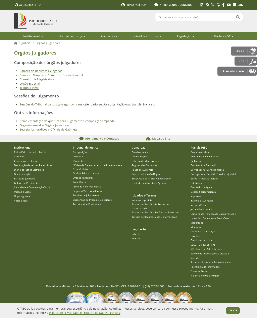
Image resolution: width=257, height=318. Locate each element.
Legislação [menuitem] (185, 36)
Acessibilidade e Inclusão (204, 156)
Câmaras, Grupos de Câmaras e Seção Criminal (51, 75)
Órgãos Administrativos (86, 173)
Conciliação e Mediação (204, 165)
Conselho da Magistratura (37, 79)
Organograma (22, 196)
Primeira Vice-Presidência (87, 186)
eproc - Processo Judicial (204, 178)
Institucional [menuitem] (33, 36)
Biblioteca (196, 161)
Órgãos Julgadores (48, 43)
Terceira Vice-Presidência (87, 204)
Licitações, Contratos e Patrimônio (210, 218)
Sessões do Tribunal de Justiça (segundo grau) (51, 104)
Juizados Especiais (142, 200)
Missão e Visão (22, 191)
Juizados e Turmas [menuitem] (148, 36)
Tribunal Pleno (29, 88)
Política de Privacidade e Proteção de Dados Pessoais (84, 313)
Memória (196, 227)
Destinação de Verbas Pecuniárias (33, 165)
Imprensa (196, 196)
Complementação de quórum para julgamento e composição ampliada (67, 121)
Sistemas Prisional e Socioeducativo (210, 262)
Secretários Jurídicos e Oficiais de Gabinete (49, 129)
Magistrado (197, 222)
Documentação (22, 174)
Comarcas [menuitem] (109, 36)
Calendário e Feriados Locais (30, 152)
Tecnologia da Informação (205, 266)
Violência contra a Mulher (205, 275)
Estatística (196, 183)
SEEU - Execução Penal (203, 244)
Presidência (79, 182)
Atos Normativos (141, 152)
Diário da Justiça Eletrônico (29, 169)
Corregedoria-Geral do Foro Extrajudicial (213, 174)
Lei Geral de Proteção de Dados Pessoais (213, 214)
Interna (136, 238)
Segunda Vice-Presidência (87, 191)
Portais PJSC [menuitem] (224, 36)
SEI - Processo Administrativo (207, 249)
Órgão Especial (30, 83)
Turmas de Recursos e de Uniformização (154, 217)
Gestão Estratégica (201, 187)
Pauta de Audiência (142, 169)
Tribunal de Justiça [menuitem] (71, 36)
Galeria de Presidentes (27, 183)
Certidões (19, 156)
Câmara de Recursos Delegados (41, 71)
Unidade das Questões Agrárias (149, 183)
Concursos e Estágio (25, 161)
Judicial (26, 43)
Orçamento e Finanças (203, 231)
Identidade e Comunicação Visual (32, 187)
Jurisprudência (199, 205)
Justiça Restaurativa (201, 209)
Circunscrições (140, 156)
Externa (136, 234)
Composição (80, 152)
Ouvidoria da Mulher (202, 240)
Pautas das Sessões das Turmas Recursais (155, 212)
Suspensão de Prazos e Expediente (92, 200)
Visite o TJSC (21, 200)
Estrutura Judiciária (24, 178)
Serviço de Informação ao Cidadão (210, 253)
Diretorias (78, 156)
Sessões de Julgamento (86, 195)
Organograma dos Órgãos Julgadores (44, 125)
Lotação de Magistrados (145, 161)
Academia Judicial (200, 152)
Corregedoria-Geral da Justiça (207, 169)
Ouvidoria (196, 236)
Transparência (199, 271)
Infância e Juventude (202, 200)
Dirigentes (79, 161)
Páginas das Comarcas (144, 165)
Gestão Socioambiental (203, 191)
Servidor (195, 258)
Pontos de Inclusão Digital (146, 174)
